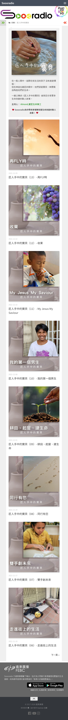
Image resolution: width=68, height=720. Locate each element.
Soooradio (8, 3)
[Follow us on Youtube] (34, 713)
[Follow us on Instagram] (38, 713)
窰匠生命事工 (35, 104)
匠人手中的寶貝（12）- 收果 (26, 243)
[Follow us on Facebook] (29, 713)
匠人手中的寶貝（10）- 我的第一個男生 (32, 378)
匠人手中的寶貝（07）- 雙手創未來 (30, 579)
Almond (24, 104)
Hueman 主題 (42, 708)
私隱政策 (42, 690)
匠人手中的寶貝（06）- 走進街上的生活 (32, 645)
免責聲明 (60, 690)
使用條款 (51, 690)
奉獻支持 (34, 690)
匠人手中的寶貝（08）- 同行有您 (28, 514)
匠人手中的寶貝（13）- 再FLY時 (28, 177)
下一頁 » (55, 654)
